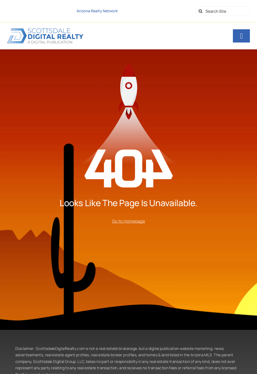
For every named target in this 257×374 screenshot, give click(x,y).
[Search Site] (223, 11)
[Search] (200, 11)
